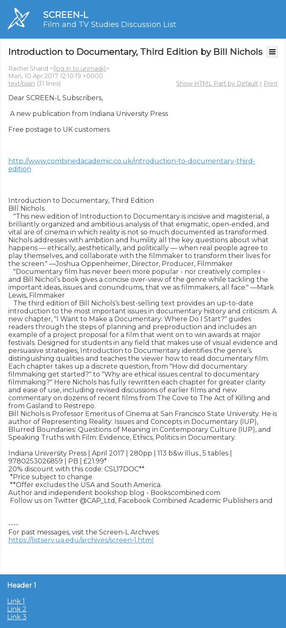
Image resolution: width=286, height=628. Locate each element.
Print (271, 83)
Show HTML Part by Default (217, 83)
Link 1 (16, 601)
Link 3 (17, 617)
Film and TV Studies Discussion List (109, 24)
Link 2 (17, 609)
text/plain (21, 83)
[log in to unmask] (79, 68)
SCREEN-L (65, 15)
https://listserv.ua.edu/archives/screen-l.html (81, 540)
